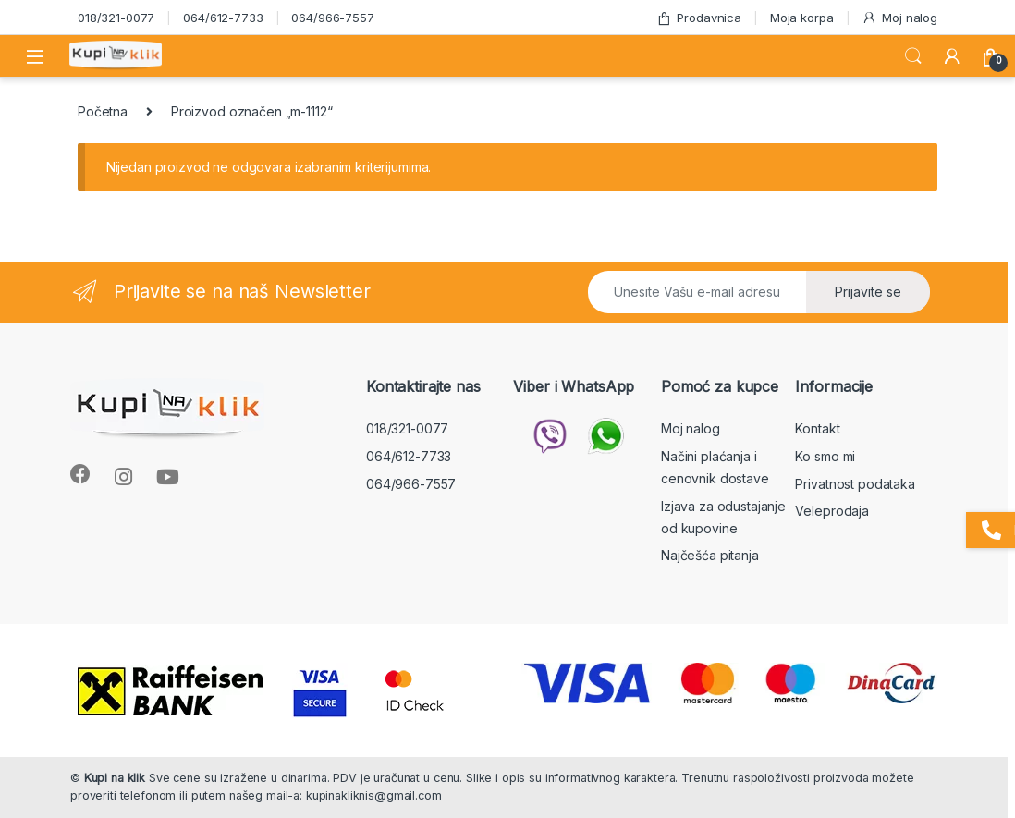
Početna (103, 111)
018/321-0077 (116, 17)
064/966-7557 (332, 17)
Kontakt (817, 428)
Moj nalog (899, 18)
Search (913, 56)
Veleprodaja (831, 511)
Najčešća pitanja (710, 555)
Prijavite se (868, 291)
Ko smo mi (825, 456)
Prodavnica (698, 18)
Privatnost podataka (854, 484)
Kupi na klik (114, 778)
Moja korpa (802, 17)
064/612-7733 (223, 17)
